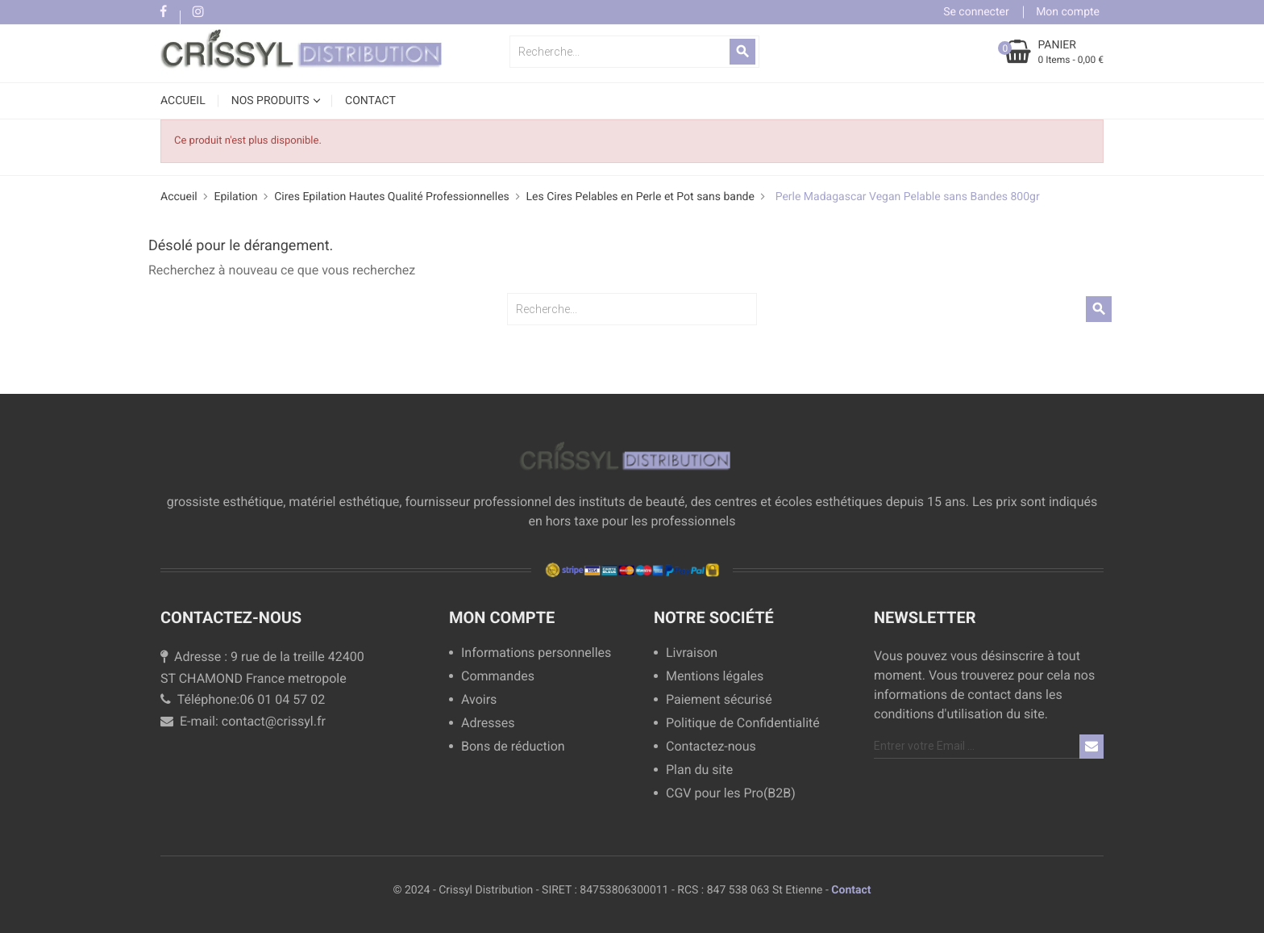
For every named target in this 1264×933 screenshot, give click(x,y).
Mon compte (502, 617)
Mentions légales (714, 677)
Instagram (198, 12)
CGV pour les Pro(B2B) (731, 794)
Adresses (487, 723)
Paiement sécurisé (719, 700)
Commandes (497, 677)
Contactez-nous (711, 747)
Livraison (691, 653)
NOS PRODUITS (271, 100)
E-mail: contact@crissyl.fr (243, 721)
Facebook (163, 12)
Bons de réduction (513, 747)
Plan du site (699, 770)
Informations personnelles (536, 653)
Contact (851, 890)
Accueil (183, 100)
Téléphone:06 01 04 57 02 (242, 699)
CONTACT (370, 100)
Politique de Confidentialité (743, 723)
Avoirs (479, 700)
